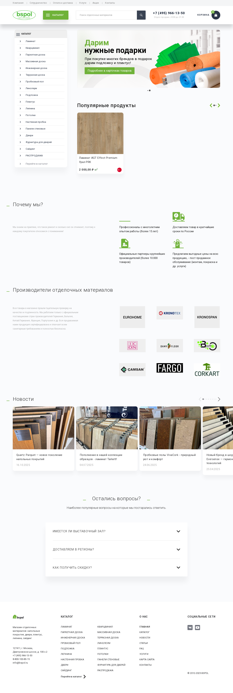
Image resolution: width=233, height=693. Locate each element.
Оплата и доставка (63, 3)
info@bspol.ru (20, 662)
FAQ (141, 648)
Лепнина (30, 108)
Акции (95, 3)
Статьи (143, 643)
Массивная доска (36, 61)
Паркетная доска (35, 54)
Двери (29, 135)
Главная (144, 626)
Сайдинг (30, 148)
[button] (148, 90)
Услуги (82, 3)
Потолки (30, 115)
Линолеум (31, 88)
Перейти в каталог (37, 163)
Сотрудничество (38, 3)
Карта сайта (147, 659)
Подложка (32, 95)
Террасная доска (35, 74)
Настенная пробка (36, 122)
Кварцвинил (33, 48)
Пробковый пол (35, 81)
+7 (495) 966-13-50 (169, 13)
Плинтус (30, 101)
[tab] (116, 531)
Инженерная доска (36, 68)
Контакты (110, 3)
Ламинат (30, 41)
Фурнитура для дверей (39, 142)
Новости (144, 637)
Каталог (144, 632)
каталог (55, 15)
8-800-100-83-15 (21, 659)
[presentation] (211, 105)
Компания (18, 3)
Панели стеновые (35, 128)
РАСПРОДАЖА (34, 155)
